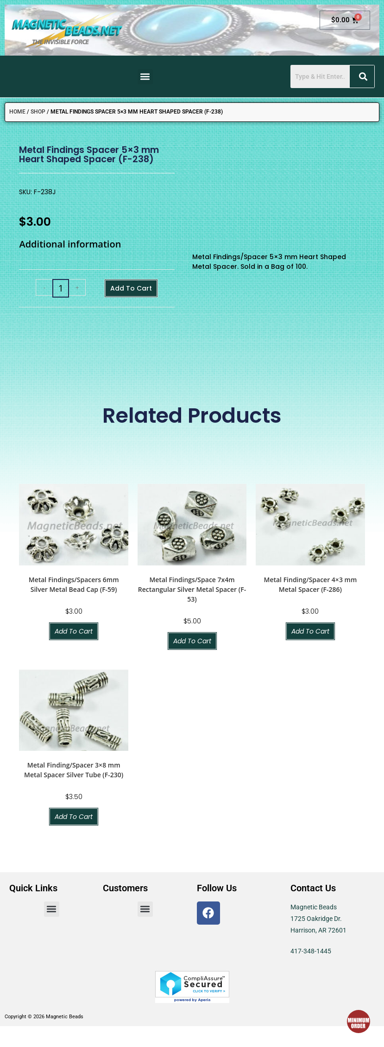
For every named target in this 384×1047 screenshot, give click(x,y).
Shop (38, 111)
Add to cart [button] (74, 631)
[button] (145, 76)
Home (17, 111)
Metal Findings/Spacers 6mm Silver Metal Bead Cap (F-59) (74, 584)
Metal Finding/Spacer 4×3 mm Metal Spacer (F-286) (310, 584)
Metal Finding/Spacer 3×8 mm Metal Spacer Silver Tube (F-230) (73, 770)
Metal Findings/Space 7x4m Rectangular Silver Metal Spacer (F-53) (192, 589)
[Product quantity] (60, 288)
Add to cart (131, 288)
